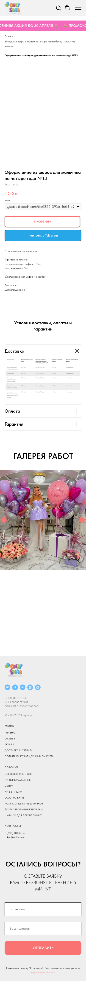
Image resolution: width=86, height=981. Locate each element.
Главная (9, 36)
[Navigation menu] (78, 8)
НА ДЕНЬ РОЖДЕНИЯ (18, 779)
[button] (58, 7)
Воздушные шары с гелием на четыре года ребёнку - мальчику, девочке (40, 43)
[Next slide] (82, 520)
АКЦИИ (9, 744)
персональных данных (43, 971)
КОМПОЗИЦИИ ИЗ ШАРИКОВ (24, 803)
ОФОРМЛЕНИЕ (14, 797)
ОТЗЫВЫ (10, 738)
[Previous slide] (4, 520)
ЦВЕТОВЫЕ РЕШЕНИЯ (18, 773)
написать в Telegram (43, 235)
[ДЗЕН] (30, 687)
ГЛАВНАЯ (10, 732)
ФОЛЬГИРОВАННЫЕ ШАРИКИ (24, 809)
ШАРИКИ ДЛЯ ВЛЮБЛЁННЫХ (23, 815)
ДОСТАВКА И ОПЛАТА (19, 750)
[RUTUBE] (22, 687)
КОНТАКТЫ (13, 825)
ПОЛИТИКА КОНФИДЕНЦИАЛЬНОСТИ (29, 756)
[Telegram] (15, 687)
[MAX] (38, 687)
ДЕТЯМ (9, 785)
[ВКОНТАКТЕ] (7, 687)
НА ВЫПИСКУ (13, 791)
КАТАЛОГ (12, 766)
